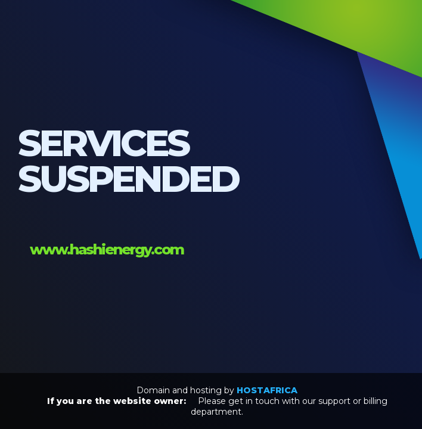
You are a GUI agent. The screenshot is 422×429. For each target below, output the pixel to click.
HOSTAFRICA (267, 390)
